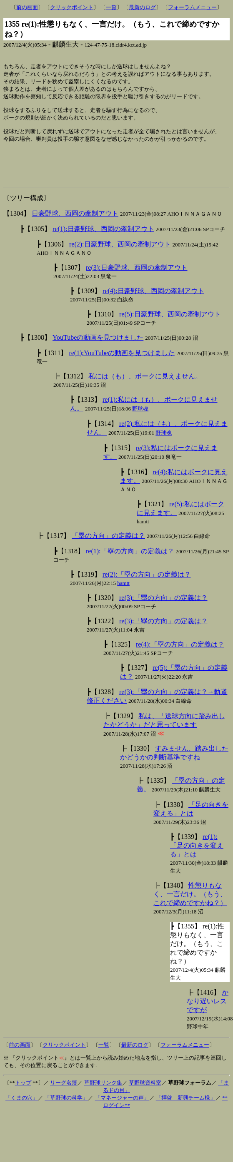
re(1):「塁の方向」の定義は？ (130, 564)
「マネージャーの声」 (122, 1111)
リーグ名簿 (63, 1096)
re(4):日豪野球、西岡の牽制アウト (153, 304)
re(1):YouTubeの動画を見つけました (122, 366)
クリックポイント (71, 7)
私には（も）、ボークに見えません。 (145, 389)
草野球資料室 (145, 1096)
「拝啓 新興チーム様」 (185, 1111)
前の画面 (27, 7)
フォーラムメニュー (192, 7)
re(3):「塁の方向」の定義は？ (163, 611)
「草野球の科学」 (66, 1111)
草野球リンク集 (103, 1096)
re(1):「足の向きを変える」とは (196, 859)
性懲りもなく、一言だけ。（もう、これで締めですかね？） (190, 908)
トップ (23, 1096)
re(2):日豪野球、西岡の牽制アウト (120, 257)
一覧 (111, 7)
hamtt (123, 597)
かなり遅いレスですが (207, 1015)
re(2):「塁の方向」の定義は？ (147, 588)
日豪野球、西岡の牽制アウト (75, 227)
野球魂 (140, 422)
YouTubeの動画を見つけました (98, 351)
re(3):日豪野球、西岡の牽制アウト (137, 281)
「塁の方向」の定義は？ (108, 549)
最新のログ (142, 7)
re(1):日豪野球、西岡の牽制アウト (103, 242)
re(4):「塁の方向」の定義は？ (180, 658)
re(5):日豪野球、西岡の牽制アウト (170, 327)
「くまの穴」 (21, 1111)
